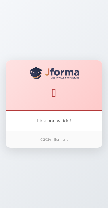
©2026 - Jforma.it (54, 139)
